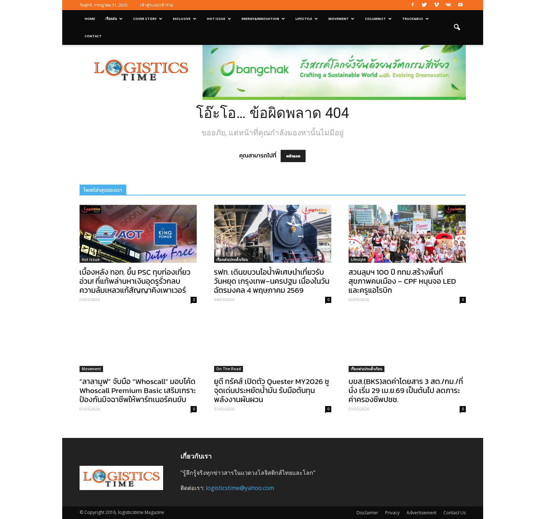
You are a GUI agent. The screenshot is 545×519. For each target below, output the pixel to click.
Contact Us (454, 513)
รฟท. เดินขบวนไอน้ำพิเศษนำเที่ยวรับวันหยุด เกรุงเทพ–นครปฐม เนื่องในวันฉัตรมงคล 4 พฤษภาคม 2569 (271, 281)
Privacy (392, 513)
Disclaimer (367, 513)
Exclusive (184, 18)
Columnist (378, 18)
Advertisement (421, 513)
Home (90, 18)
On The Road (228, 368)
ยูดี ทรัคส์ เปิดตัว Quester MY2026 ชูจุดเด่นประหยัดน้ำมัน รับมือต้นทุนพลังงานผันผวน (271, 390)
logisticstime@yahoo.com (240, 488)
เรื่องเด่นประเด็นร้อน (232, 259)
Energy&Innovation (263, 18)
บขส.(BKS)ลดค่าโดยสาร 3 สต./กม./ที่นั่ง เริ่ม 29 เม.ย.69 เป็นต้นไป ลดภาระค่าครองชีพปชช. (406, 390)
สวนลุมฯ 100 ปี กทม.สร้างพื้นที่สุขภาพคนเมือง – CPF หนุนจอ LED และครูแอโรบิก (402, 281)
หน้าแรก (293, 156)
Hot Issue (219, 18)
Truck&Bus (415, 18)
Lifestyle (306, 18)
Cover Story (147, 18)
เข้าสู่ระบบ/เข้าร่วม (156, 5)
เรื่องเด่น (114, 18)
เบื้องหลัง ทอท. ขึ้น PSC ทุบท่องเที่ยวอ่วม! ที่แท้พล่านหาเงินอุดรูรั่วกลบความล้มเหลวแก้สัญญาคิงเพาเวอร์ (135, 281)
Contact (93, 36)
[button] (457, 27)
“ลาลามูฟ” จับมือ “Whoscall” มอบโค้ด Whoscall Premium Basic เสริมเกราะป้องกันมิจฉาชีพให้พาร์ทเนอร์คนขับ (138, 390)
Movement (341, 18)
